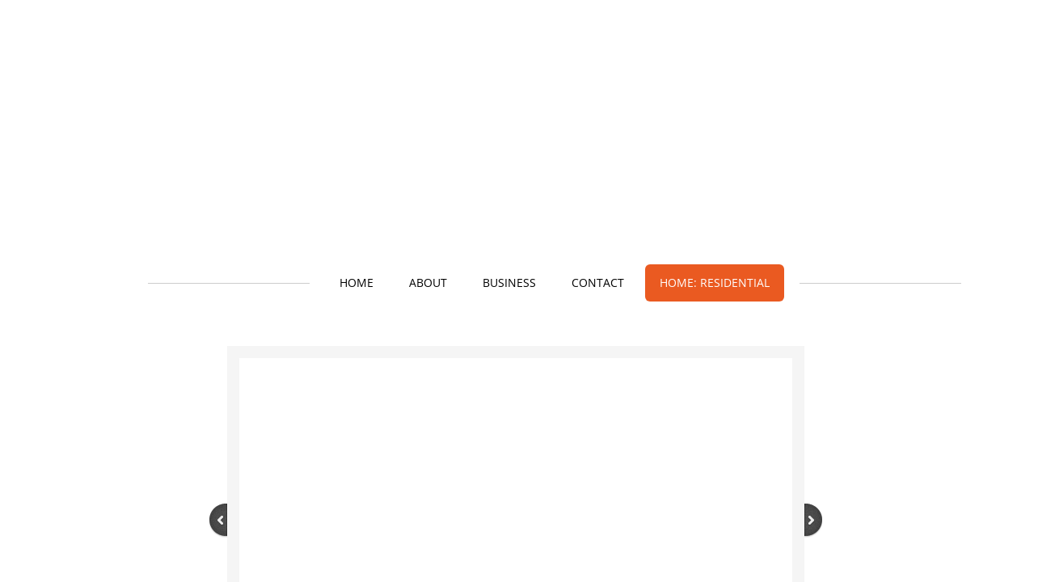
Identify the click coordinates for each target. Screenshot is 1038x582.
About (428, 282)
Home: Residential (715, 282)
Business (509, 282)
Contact (598, 282)
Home (356, 282)
